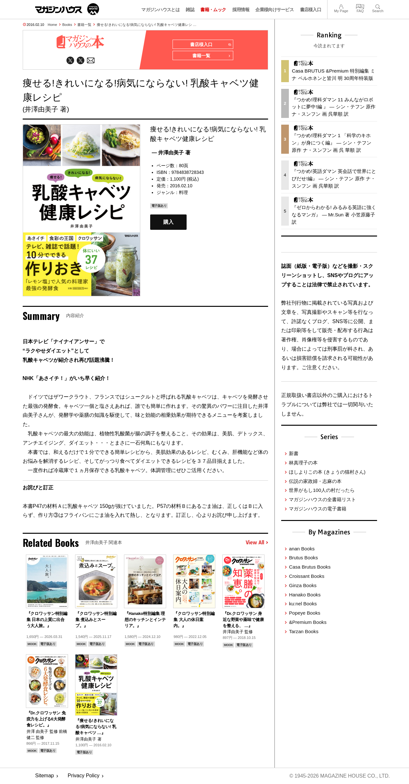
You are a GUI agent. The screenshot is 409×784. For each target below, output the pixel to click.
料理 (183, 192)
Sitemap (44, 776)
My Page (341, 6)
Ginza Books (302, 585)
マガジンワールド (67, 9)
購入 (168, 222)
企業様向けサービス (274, 9)
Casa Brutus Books (309, 567)
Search (378, 6)
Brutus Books (303, 557)
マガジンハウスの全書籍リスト (322, 499)
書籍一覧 (84, 25)
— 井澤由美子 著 (171, 153)
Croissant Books (306, 576)
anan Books (301, 548)
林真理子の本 (303, 462)
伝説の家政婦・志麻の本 (315, 481)
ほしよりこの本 (327, 472)
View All (257, 543)
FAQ (360, 6)
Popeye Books (304, 613)
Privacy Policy (84, 776)
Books (67, 25)
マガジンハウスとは (160, 9)
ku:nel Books (303, 603)
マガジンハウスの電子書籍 (317, 508)
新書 (293, 453)
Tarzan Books (303, 631)
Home (52, 25)
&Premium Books (307, 622)
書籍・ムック (213, 9)
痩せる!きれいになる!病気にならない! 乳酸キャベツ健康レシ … (147, 25)
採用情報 (240, 9)
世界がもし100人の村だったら (321, 490)
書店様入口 (310, 9)
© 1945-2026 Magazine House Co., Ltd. (339, 776)
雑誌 (190, 9)
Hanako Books (304, 594)
